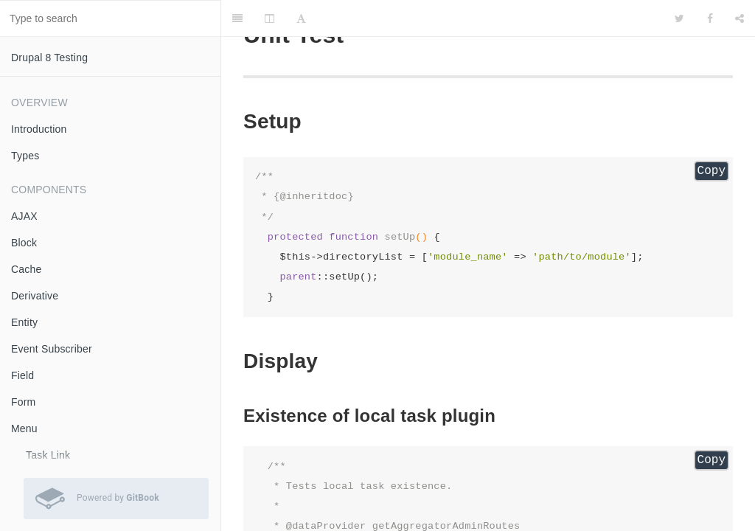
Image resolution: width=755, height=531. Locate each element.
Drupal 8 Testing (49, 57)
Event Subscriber (51, 349)
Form (23, 402)
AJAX (24, 216)
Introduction (39, 129)
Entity (24, 322)
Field (22, 375)
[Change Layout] (269, 18)
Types (25, 156)
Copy (711, 171)
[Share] (739, 18)
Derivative (34, 296)
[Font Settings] (301, 18)
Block (24, 243)
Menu (24, 428)
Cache (26, 269)
